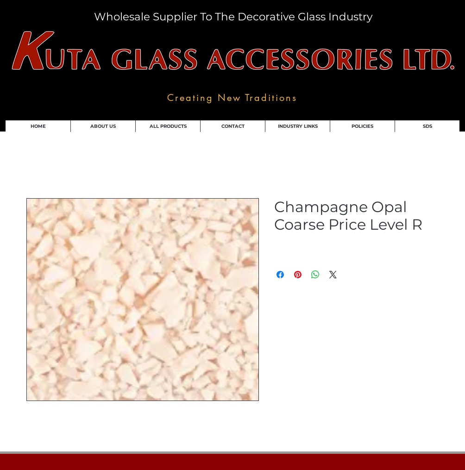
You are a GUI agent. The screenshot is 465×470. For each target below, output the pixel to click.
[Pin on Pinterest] (297, 274)
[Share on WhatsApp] (315, 274)
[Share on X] (333, 274)
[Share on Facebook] (280, 274)
